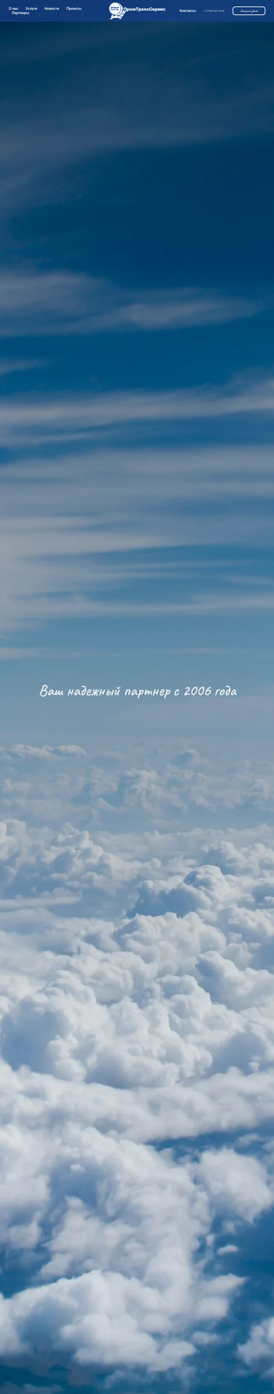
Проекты (74, 8)
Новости (52, 8)
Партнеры (20, 13)
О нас (13, 8)
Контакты (188, 11)
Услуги (31, 8)
